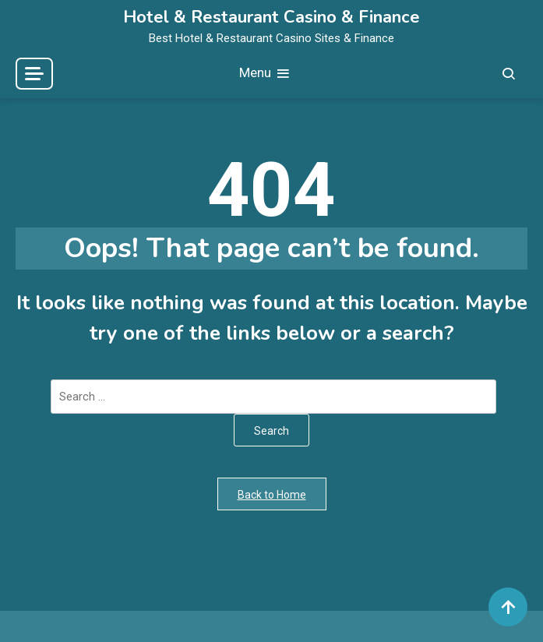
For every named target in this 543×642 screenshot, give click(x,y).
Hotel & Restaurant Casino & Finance (271, 17)
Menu (265, 74)
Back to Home (272, 495)
